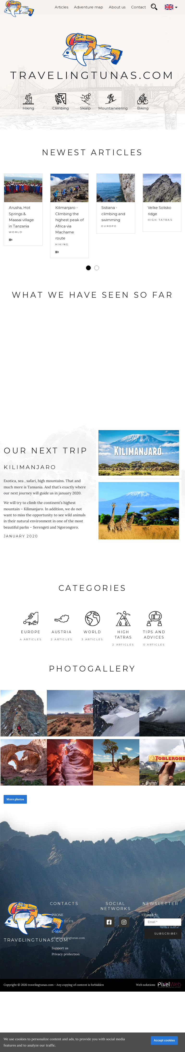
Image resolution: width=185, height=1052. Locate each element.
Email (150, 915)
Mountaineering (113, 101)
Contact (138, 7)
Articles (61, 7)
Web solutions (145, 985)
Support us (60, 948)
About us (117, 7)
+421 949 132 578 (62, 921)
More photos (15, 799)
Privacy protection (66, 954)
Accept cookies (164, 1040)
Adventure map (88, 7)
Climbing (60, 101)
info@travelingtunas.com (68, 938)
